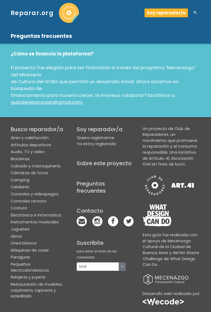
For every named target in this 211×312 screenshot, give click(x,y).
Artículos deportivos (31, 145)
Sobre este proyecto (104, 163)
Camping (20, 180)
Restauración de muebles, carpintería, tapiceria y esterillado (37, 290)
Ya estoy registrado (96, 144)
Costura (19, 208)
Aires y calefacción (30, 137)
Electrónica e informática (36, 215)
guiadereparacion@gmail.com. (47, 102)
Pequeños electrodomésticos (30, 267)
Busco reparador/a (37, 129)
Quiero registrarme (95, 137)
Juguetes (20, 229)
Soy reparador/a (166, 13)
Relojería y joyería (28, 277)
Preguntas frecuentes (91, 187)
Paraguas (20, 257)
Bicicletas (20, 159)
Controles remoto (28, 201)
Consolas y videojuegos (35, 194)
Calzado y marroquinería (35, 166)
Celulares (20, 187)
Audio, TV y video (28, 151)
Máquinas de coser (30, 250)
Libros (16, 236)
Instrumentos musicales (35, 222)
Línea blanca (23, 243)
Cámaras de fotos (29, 173)
